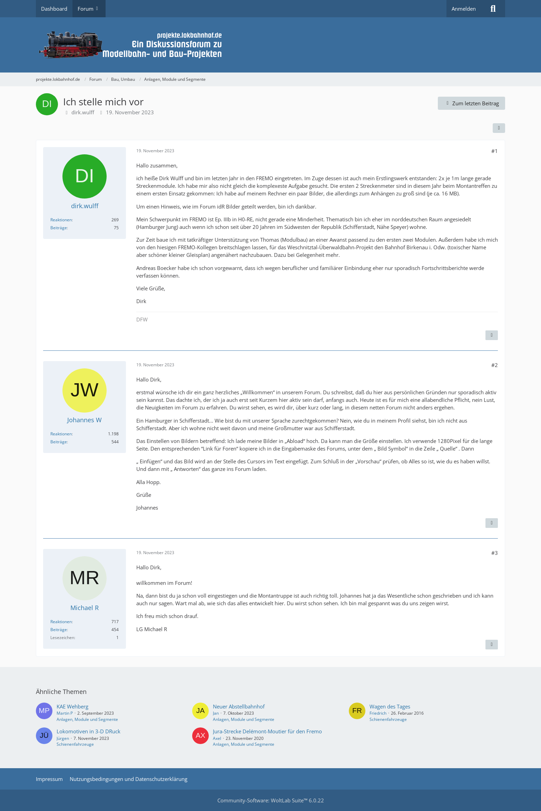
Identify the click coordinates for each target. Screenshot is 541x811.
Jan (216, 713)
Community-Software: (270, 800)
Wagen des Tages (390, 706)
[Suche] (493, 8)
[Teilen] (499, 128)
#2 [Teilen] (494, 364)
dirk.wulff (82, 112)
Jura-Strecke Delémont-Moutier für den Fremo (267, 731)
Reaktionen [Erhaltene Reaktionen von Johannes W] (61, 434)
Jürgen (63, 738)
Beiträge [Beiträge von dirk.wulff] (58, 228)
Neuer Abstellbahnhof (239, 706)
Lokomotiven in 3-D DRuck (88, 731)
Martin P (65, 713)
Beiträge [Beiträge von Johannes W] (58, 442)
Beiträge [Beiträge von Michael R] (58, 630)
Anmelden (464, 8)
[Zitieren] (491, 335)
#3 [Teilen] (494, 552)
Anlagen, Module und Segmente (87, 719)
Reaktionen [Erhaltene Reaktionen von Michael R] (61, 622)
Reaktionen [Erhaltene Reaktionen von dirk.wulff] (61, 220)
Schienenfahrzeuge (388, 719)
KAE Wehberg (72, 706)
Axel (217, 738)
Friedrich (378, 713)
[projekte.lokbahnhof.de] (270, 45)
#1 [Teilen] (494, 150)
